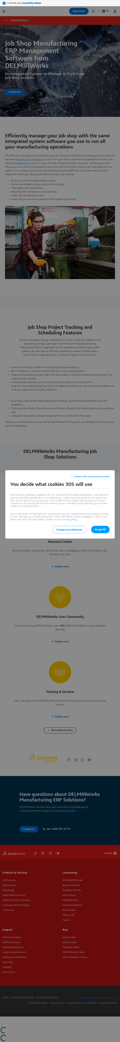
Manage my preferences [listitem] (69, 529)
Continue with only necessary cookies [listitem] (91, 476)
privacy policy (69, 519)
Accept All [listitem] (100, 529)
